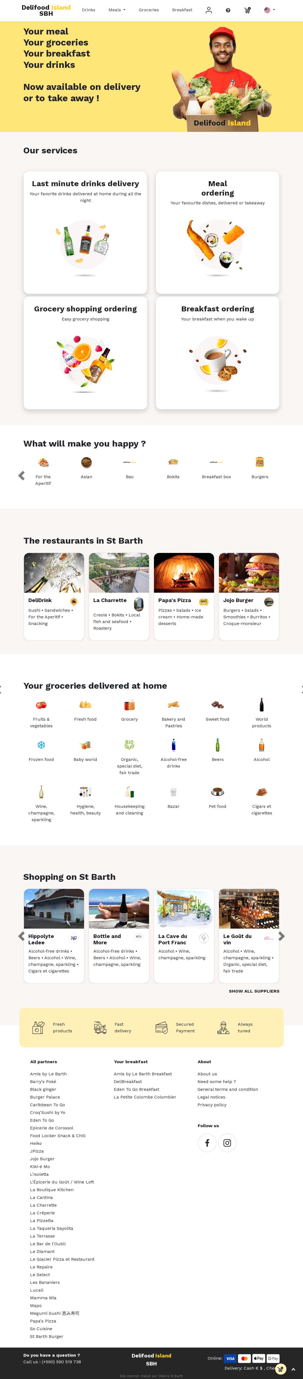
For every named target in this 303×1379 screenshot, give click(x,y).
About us (207, 1073)
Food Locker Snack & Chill (58, 1135)
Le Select (40, 1274)
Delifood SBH (46, 10)
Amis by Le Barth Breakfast (143, 1073)
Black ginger (43, 1089)
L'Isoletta (39, 1174)
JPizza (37, 1151)
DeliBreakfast (128, 1081)
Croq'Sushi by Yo (47, 1112)
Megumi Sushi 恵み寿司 (55, 1313)
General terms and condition (228, 1089)
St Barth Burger (46, 1336)
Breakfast (182, 9)
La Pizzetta (41, 1220)
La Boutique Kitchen (52, 1189)
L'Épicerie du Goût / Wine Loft (62, 1182)
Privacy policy (212, 1104)
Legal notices (211, 1097)
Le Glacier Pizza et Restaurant (62, 1259)
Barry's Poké (43, 1081)
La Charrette (43, 1205)
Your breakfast (131, 1061)
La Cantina (41, 1197)
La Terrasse (42, 1236)
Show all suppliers (254, 991)
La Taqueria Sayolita (51, 1228)
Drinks (88, 9)
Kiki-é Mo (40, 1166)
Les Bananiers (45, 1282)
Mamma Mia (43, 1297)
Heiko (36, 1143)
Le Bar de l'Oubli (48, 1243)
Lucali (36, 1290)
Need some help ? (217, 1081)
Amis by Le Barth (48, 1073)
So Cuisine (41, 1328)
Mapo (36, 1305)
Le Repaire (41, 1267)
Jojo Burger (42, 1158)
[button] (269, 10)
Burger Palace (45, 1097)
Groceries (149, 9)
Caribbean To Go (47, 1104)
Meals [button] (115, 9)
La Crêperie (42, 1212)
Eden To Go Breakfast (136, 1089)
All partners (43, 1061)
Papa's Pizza (43, 1321)
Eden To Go (42, 1120)
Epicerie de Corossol (51, 1128)
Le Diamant (42, 1251)
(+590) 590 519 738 (61, 1361)
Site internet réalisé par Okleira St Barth (151, 1376)
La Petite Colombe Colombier (145, 1097)
